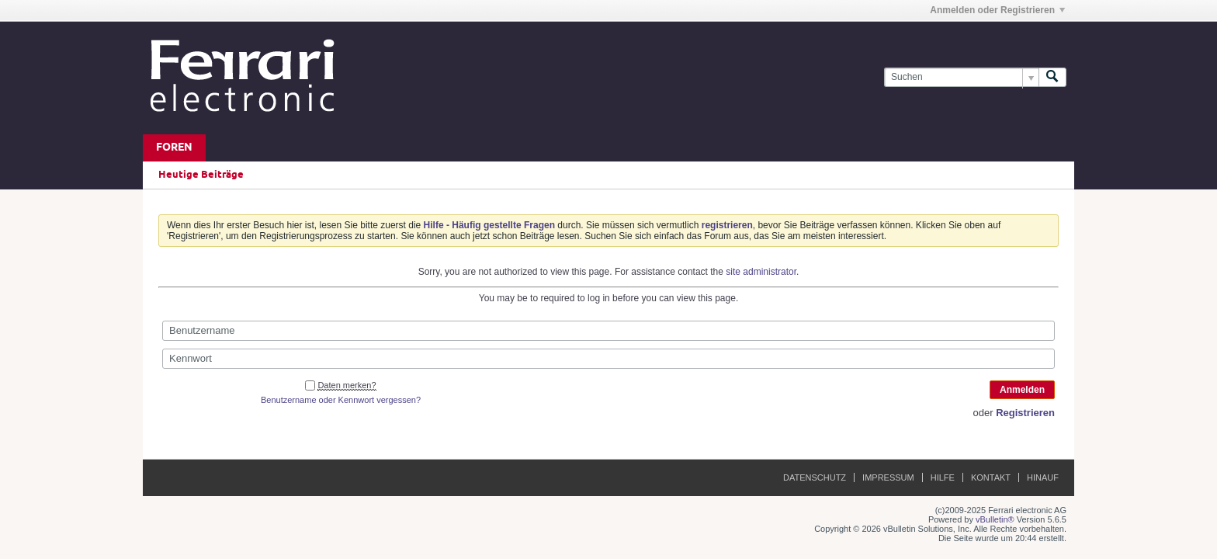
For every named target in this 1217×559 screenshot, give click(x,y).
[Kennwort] (608, 359)
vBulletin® (995, 519)
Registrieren (1025, 412)
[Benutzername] (608, 331)
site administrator (761, 271)
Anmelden (1022, 389)
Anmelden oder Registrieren (997, 10)
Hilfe (943, 477)
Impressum (888, 477)
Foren (174, 148)
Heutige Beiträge (201, 175)
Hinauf (1043, 477)
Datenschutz (814, 477)
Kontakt (991, 477)
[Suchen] (961, 77)
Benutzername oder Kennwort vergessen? (341, 399)
